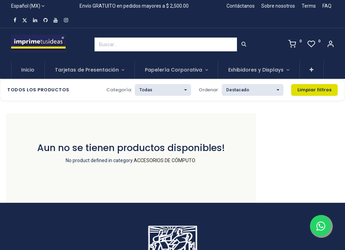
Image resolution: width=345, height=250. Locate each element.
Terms (309, 6)
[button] (312, 70)
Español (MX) (25, 6)
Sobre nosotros (278, 6)
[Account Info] (330, 45)
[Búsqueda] (244, 44)
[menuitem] (28, 70)
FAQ (326, 6)
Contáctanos (241, 6)
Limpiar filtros (314, 89)
